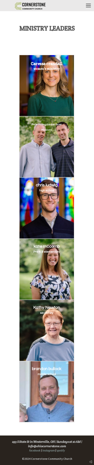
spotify (61, 450)
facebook (35, 450)
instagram (48, 450)
